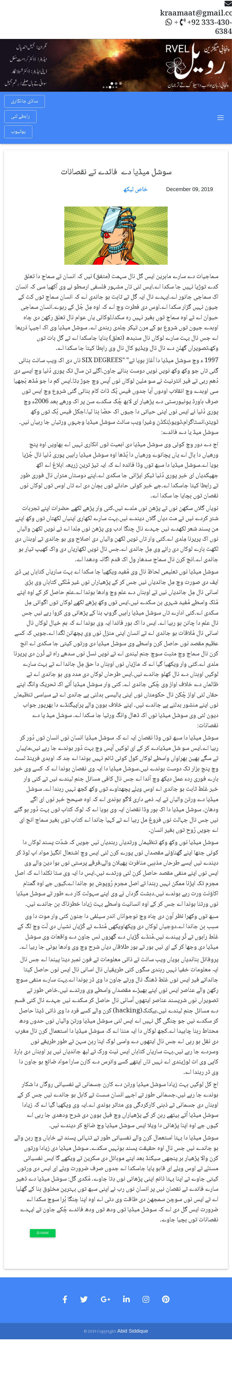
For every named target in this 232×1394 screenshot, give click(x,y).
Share (43, 1233)
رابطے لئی (20, 116)
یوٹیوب (18, 131)
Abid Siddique (132, 1330)
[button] (17, 65)
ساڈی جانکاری (24, 101)
